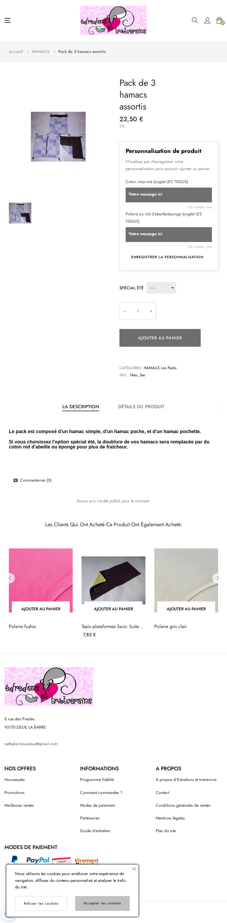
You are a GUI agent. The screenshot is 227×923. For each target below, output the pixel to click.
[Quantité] (138, 311)
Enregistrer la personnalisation (167, 257)
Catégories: (130, 368)
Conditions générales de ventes (183, 805)
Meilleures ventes (19, 805)
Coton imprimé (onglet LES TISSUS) (157, 182)
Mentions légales (170, 818)
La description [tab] (80, 406)
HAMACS (152, 368)
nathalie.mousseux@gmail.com (31, 744)
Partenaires (90, 818)
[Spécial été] (161, 287)
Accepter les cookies (102, 903)
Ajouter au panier (160, 338)
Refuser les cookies (41, 903)
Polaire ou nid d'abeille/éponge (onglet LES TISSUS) (164, 217)
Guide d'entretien (95, 831)
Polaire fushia (22, 626)
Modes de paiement (97, 805)
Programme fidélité (97, 779)
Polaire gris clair (170, 626)
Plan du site (166, 831)
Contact (162, 792)
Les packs (168, 368)
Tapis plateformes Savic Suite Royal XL (110, 626)
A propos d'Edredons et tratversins (186, 779)
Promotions (14, 792)
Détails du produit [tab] (141, 406)
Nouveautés (14, 779)
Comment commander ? (101, 792)
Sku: (123, 375)
